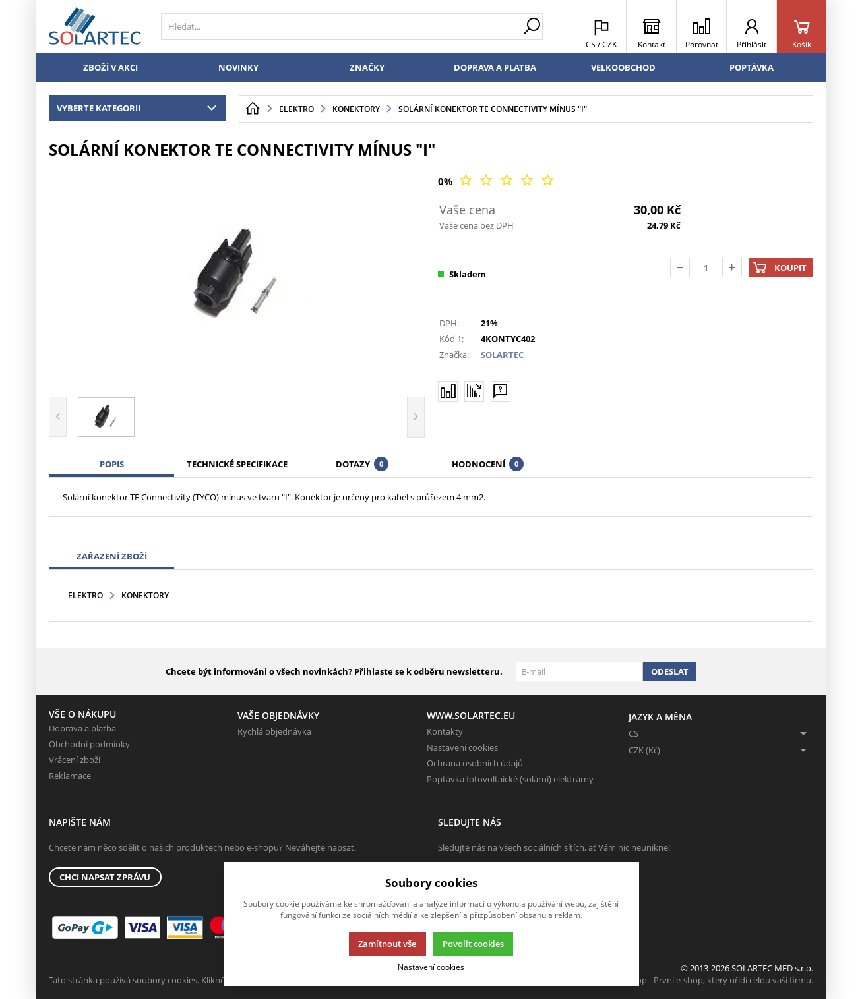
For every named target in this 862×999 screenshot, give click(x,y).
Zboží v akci (110, 67)
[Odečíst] (680, 267)
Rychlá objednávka (274, 731)
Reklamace (70, 776)
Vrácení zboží (74, 760)
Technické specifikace (237, 464)
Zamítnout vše (387, 944)
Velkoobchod (623, 67)
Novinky (238, 67)
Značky (367, 67)
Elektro (85, 595)
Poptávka (751, 67)
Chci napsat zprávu (104, 877)
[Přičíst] (732, 267)
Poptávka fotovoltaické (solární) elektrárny (510, 779)
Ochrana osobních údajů (475, 763)
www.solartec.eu (471, 715)
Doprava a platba (495, 67)
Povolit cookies (473, 944)
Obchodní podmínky (89, 744)
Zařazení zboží (112, 556)
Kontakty (445, 731)
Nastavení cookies (462, 747)
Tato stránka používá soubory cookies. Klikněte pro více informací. (178, 980)
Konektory (145, 595)
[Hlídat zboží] (474, 391)
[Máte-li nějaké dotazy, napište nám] (500, 391)
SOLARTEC (502, 354)
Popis (112, 464)
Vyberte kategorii (139, 108)
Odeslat (670, 671)
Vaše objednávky (278, 715)
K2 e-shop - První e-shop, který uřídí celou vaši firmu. (710, 980)
